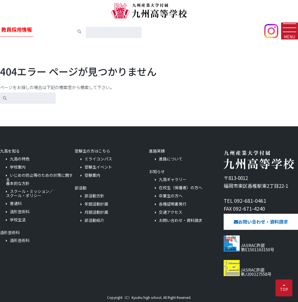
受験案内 (92, 175)
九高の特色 (20, 159)
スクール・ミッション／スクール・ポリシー (29, 193)
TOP (284, 289)
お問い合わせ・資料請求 (180, 220)
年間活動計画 (96, 204)
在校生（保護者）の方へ (180, 188)
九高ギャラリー (172, 179)
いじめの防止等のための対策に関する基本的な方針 (39, 179)
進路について (171, 159)
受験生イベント (98, 167)
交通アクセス (170, 212)
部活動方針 (94, 196)
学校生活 (18, 220)
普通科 (16, 203)
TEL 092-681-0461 (245, 200)
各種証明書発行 (172, 204)
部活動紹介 (94, 220)
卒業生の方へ (171, 196)
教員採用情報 (16, 29)
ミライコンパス (98, 159)
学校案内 (18, 167)
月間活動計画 (96, 212)
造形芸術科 (20, 212)
